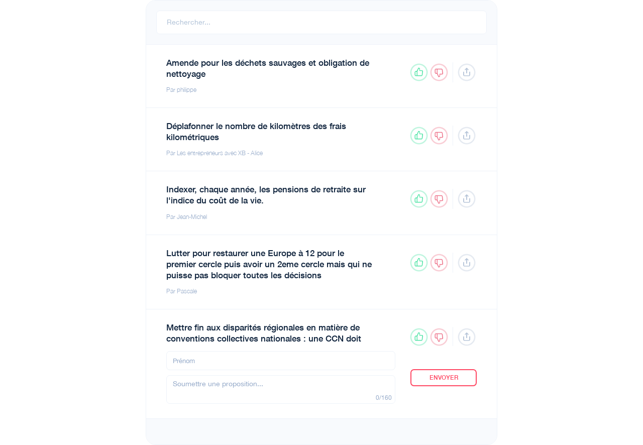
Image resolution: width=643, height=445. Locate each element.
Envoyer (444, 378)
